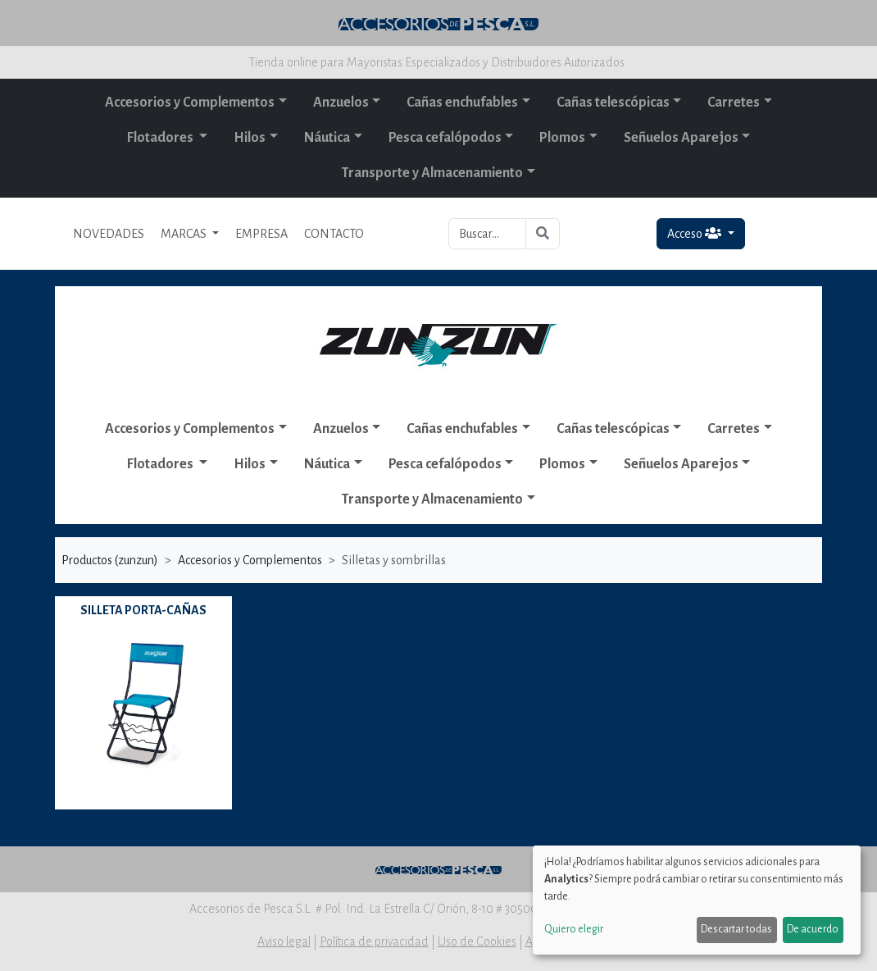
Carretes (733, 102)
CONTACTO (334, 233)
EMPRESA (261, 233)
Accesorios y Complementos (190, 102)
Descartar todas (736, 929)
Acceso (695, 233)
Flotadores (161, 137)
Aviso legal (284, 941)
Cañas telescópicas (613, 102)
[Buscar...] (487, 233)
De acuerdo (812, 929)
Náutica (327, 137)
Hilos (250, 137)
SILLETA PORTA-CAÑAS (143, 610)
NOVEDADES (108, 233)
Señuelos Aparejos (681, 137)
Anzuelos (341, 102)
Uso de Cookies (477, 941)
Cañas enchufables (462, 102)
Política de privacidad (374, 941)
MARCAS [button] (185, 233)
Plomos (562, 137)
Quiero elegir (573, 929)
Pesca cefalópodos (445, 137)
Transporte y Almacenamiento (432, 173)
